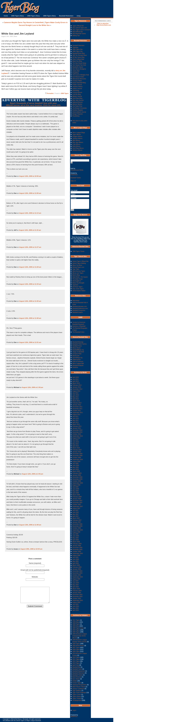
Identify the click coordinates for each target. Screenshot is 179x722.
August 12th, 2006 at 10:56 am (30, 176)
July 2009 (75, 463)
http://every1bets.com (103, 25)
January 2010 (76, 451)
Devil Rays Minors (78, 148)
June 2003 (75, 606)
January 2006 (76, 545)
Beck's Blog (76, 275)
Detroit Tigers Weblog (79, 263)
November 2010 (77, 432)
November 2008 (77, 479)
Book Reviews (76, 677)
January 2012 (76, 405)
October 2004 (76, 575)
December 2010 (77, 430)
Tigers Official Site (78, 26)
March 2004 (76, 588)
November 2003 (77, 596)
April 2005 (75, 563)
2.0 (73, 181)
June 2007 (75, 512)
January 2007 (76, 522)
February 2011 (77, 426)
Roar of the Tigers (77, 288)
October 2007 (76, 504)
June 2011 (75, 418)
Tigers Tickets (76, 698)
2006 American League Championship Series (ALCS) (79, 636)
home (6, 16)
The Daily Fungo (77, 279)
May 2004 (75, 585)
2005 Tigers (76, 632)
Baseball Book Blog (78, 53)
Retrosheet (75, 300)
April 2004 (75, 587)
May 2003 (75, 608)
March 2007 (76, 518)
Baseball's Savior (77, 67)
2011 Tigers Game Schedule (81, 29)
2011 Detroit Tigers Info (79, 28)
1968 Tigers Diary (33, 16)
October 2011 (76, 410)
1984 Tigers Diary (49, 16)
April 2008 (75, 493)
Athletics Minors (77, 150)
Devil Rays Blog (77, 98)
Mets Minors (76, 140)
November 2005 (77, 549)
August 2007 (76, 508)
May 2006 (75, 538)
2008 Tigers (76, 649)
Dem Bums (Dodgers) (79, 69)
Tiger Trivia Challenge (79, 692)
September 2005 (77, 553)
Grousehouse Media (77, 170)
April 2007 (75, 516)
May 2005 (75, 561)
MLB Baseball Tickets (79, 33)
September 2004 (77, 577)
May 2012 (75, 397)
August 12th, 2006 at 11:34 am (30, 284)
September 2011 (77, 412)
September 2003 (77, 600)
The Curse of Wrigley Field (80, 75)
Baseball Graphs (77, 312)
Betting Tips (76, 35)
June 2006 (75, 536)
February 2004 (77, 590)
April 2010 (75, 446)
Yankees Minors (77, 138)
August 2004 (76, 579)
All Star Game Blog (78, 57)
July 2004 (75, 581)
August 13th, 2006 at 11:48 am (30, 525)
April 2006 (75, 540)
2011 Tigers (76, 659)
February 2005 (77, 567)
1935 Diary (75, 622)
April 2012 (75, 399)
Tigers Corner (76, 694)
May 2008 (75, 491)
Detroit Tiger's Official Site (80, 261)
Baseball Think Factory (79, 344)
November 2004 (77, 573)
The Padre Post (77, 106)
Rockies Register (77, 110)
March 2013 (76, 383)
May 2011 (75, 420)
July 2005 (75, 557)
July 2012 (75, 393)
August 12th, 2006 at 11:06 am (30, 193)
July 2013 (75, 379)
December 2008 (77, 477)
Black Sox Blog (77, 61)
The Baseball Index (78, 332)
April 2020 (75, 377)
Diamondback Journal (79, 112)
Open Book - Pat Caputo (80, 277)
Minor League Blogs (78, 132)
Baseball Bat (76, 667)
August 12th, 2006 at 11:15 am (30, 230)
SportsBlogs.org (77, 357)
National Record (77, 102)
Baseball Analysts (77, 365)
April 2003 (75, 610)
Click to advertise (103, 23)
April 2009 (75, 469)
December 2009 (77, 453)
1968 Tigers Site (77, 51)
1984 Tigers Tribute (78, 251)
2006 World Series (78, 645)
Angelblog (75, 73)
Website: (35, 577)
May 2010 (75, 444)
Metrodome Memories (79, 79)
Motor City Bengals (78, 283)
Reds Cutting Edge (78, 59)
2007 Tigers (76, 647)
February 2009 (77, 473)
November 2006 (77, 526)
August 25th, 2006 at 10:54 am (31, 549)
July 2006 (75, 534)
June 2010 (75, 442)
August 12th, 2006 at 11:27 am (30, 247)
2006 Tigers (65, 93)
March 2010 (76, 448)
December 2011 (77, 406)
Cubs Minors (76, 144)
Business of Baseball (78, 326)
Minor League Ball (78, 363)
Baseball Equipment (78, 671)
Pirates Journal (77, 84)
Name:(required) (35, 563)
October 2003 (76, 598)
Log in (74, 710)
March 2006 (76, 542)
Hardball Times (77, 346)
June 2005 (75, 559)
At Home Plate (76, 353)
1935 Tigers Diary (17, 16)
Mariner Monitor (77, 104)
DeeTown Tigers (77, 287)
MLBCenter (76, 355)
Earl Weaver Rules (78, 77)
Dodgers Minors (77, 136)
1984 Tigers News (78, 628)
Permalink (50, 93)
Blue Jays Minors (77, 142)
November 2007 (77, 502)
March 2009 (76, 471)
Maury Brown (76, 348)
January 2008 (76, 498)
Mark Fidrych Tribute (78, 686)
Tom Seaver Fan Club (79, 65)
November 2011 (77, 408)
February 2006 (77, 543)
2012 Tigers (76, 661)
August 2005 (76, 555)
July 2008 (75, 487)
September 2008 (77, 483)
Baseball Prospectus (78, 310)
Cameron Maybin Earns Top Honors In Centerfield (23, 22)
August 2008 (76, 485)
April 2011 (75, 422)
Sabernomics (76, 359)
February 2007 (77, 520)
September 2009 (77, 459)
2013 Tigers (76, 663)
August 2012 (76, 391)
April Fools (75, 665)
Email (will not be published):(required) (35, 570)
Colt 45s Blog (76, 94)
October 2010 (76, 434)
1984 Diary (75, 626)
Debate (74, 681)
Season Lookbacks (78, 688)
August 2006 (76, 532)
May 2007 (75, 514)
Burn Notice (76, 679)
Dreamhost (74, 174)
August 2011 (76, 414)
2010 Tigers (76, 657)
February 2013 (77, 385)
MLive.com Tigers (77, 273)
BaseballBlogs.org (78, 350)
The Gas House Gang (79, 63)
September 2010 (77, 436)
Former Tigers (76, 683)
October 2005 (76, 551)
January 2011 (76, 428)
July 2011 (75, 416)
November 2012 (77, 389)
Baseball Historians (66, 16)
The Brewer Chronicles (79, 108)
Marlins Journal (77, 96)
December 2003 (77, 594)
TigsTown (75, 285)
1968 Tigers (76, 624)
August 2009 (76, 461)
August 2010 (76, 438)
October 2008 (76, 481)
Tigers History (76, 696)
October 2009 (76, 457)
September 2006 (77, 530)
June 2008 (75, 489)
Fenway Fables (77, 80)
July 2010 (75, 440)
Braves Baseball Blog (79, 82)
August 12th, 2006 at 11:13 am (30, 213)
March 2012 (76, 401)
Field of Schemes (77, 361)
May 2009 (75, 467)
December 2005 (77, 547)
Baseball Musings (77, 342)
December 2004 (77, 571)
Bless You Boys (77, 265)
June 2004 (75, 583)
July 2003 (75, 604)
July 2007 (75, 510)
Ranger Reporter (77, 114)
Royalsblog (75, 116)
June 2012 (75, 395)
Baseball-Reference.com (80, 308)
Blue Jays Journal (77, 100)
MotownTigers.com (78, 267)
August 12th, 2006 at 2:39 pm (32, 387)
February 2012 (77, 403)
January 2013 (76, 387)
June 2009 (75, 465)
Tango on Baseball (78, 352)
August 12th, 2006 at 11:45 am (30, 301)
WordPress (74, 716)
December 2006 (77, 524)
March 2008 (76, 495)
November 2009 (77, 455)
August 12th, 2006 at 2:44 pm (32, 474)
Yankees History (77, 86)
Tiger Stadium (76, 690)
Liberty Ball (75, 71)
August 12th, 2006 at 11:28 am (30, 267)
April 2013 (75, 381)
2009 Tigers (76, 651)
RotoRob (75, 367)
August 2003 (76, 602)
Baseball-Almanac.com (79, 306)
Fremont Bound (77, 92)
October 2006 (76, 528)
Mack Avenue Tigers (78, 271)
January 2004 (76, 592)
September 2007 (77, 506)
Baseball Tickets (76, 178)
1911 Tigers (76, 620)
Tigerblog (75, 47)
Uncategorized (76, 700)
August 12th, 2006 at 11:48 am (30, 318)
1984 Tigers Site (77, 49)
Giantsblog (75, 90)
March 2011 (76, 424)
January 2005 (76, 569)
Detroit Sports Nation (78, 290)
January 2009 (76, 475)
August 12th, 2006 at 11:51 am (30, 342)
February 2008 (77, 497)
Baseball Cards (77, 669)
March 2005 (76, 565)
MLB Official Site (77, 31)
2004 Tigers (76, 630)
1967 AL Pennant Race (79, 55)
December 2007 (77, 500)
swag (79, 16)
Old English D (76, 281)
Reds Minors (76, 146)
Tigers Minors (76, 134)
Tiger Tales (75, 269)
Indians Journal (77, 88)
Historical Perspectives (79, 685)
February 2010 (77, 450)
